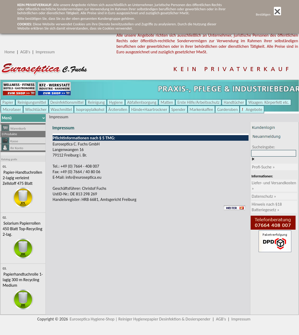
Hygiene (116, 102)
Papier (7, 102)
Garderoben (227, 109)
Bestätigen (268, 14)
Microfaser (12, 109)
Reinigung (96, 102)
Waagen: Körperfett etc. (268, 102)
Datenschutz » (264, 196)
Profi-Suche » (263, 166)
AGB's (25, 51)
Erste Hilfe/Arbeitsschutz (198, 102)
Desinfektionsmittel (67, 102)
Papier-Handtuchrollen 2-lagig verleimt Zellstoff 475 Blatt (22, 178)
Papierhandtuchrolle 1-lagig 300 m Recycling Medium (23, 280)
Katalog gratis (9, 159)
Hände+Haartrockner (149, 109)
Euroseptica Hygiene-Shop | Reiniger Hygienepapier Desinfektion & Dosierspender (140, 319)
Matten (166, 102)
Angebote (254, 109)
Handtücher (234, 102)
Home (9, 51)
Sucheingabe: (263, 146)
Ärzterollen (117, 109)
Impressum (45, 51)
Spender (178, 109)
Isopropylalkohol (90, 109)
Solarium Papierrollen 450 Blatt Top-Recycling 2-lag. (22, 229)
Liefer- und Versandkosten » (274, 185)
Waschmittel (61, 109)
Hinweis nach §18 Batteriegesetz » (267, 207)
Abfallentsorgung (142, 102)
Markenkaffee (201, 109)
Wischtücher (36, 109)
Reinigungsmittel (31, 102)
